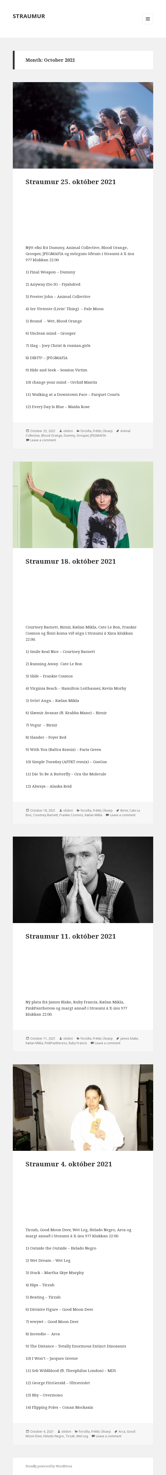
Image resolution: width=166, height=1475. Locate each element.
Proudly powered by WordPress (49, 1466)
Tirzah (70, 1436)
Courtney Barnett (45, 815)
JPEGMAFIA (98, 435)
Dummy (69, 435)
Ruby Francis (78, 1043)
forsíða (86, 431)
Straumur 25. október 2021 (71, 181)
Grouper (83, 435)
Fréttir (97, 431)
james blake (129, 1038)
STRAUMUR (29, 16)
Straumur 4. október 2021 (69, 1163)
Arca (122, 1431)
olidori (68, 431)
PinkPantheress (56, 1043)
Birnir (124, 810)
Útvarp (108, 431)
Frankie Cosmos (71, 815)
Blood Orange (51, 435)
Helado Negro (53, 1436)
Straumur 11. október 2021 (71, 936)
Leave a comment (43, 440)
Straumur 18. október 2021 (71, 561)
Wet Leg (82, 1436)
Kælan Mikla (93, 815)
